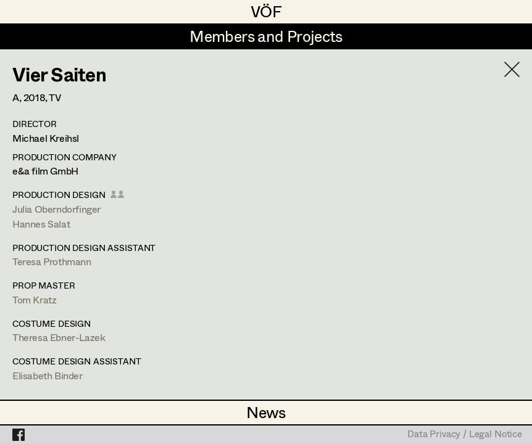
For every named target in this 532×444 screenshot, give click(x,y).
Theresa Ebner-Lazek (58, 337)
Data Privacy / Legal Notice (464, 435)
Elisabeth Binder (47, 375)
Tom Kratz (34, 299)
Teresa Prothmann (51, 261)
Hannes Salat (41, 223)
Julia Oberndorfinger (56, 208)
